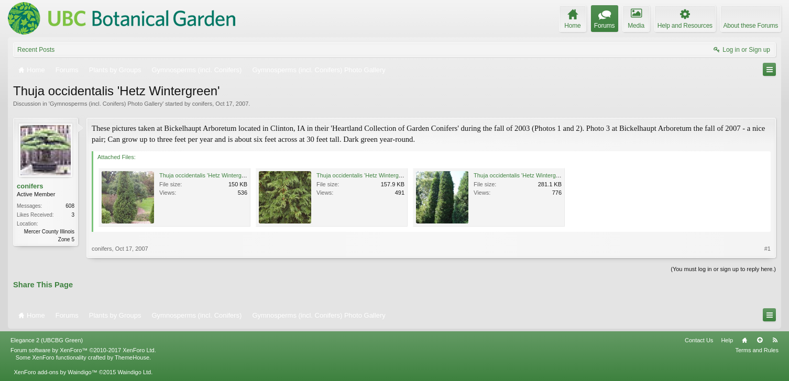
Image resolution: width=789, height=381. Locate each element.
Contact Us (699, 340)
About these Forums (751, 25)
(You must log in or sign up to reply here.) (723, 269)
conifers (202, 103)
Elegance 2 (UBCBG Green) (46, 340)
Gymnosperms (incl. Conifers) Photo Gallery (106, 103)
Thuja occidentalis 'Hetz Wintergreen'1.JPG (214, 175)
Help (727, 340)
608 (69, 206)
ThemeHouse (132, 357)
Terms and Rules (757, 350)
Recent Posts (35, 49)
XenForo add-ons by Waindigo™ (55, 372)
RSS (775, 340)
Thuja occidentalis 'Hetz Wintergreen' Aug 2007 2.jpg (541, 175)
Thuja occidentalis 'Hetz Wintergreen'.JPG (370, 175)
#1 (767, 248)
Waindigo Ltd (134, 372)
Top (759, 340)
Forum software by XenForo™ (83, 350)
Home (744, 340)
